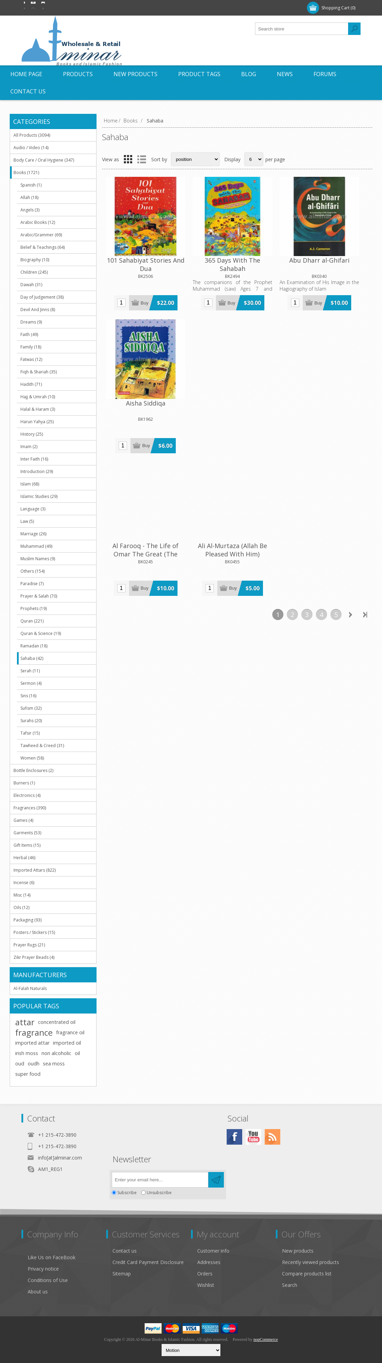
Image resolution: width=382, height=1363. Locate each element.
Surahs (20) (31, 721)
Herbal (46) (24, 858)
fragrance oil (70, 1032)
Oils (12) (21, 907)
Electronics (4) (26, 795)
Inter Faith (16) (34, 459)
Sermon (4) (31, 683)
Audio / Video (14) (30, 148)
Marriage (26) (33, 534)
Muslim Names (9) (37, 559)
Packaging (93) (27, 920)
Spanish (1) (31, 185)
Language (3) (32, 509)
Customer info (213, 1250)
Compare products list (306, 1273)
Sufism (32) (31, 708)
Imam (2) (28, 446)
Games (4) (23, 820)
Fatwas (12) (31, 359)
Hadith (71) (31, 384)
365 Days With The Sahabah (203, 247)
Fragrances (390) (29, 808)
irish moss (26, 1053)
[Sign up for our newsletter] (160, 1180)
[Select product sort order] (195, 159)
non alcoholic (56, 1053)
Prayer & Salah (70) (38, 596)
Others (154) (32, 571)
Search (289, 1285)
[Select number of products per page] (254, 159)
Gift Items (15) (26, 845)
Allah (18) (29, 197)
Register (38, 8)
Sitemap (121, 1273)
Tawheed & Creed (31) (42, 745)
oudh (33, 1063)
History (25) (31, 434)
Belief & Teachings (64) (42, 247)
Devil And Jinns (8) (37, 309)
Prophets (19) (33, 608)
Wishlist (205, 1285)
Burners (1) (24, 783)
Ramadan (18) (33, 646)
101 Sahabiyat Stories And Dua (136, 247)
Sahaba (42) (31, 658)
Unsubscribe (159, 1193)
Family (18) (30, 347)
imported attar (32, 1042)
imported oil (67, 1042)
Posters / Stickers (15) (34, 932)
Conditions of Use (48, 1280)
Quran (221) (32, 621)
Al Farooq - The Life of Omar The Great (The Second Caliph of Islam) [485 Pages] (135, 394)
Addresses (208, 1262)
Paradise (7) (32, 584)
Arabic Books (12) (37, 222)
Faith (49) (29, 334)
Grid (128, 159)
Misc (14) (21, 895)
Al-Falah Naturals (30, 988)
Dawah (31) (31, 285)
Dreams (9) (31, 322)
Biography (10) (34, 260)
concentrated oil (56, 1022)
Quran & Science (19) (40, 633)
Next (350, 464)
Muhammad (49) (36, 546)
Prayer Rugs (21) (29, 945)
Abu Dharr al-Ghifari (271, 243)
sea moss (54, 1063)
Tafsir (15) (30, 733)
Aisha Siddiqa (338, 243)
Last (365, 464)
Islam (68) (29, 484)
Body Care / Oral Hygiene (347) (43, 160)
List (141, 159)
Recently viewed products (310, 1262)
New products (297, 1250)
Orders (204, 1273)
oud (19, 1063)
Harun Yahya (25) (37, 422)
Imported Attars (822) (34, 870)
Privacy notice (43, 1268)
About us (38, 1291)
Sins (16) (28, 696)
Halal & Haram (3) (37, 409)
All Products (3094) (31, 135)
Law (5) (27, 521)
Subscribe (127, 1193)
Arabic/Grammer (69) (41, 235)
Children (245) (34, 272)
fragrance (34, 1032)
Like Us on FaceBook (51, 1257)
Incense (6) (23, 882)
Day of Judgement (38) (42, 297)
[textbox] (301, 28)
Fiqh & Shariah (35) (38, 372)
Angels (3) (29, 210)
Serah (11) (30, 671)
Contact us (124, 1250)
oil (77, 1053)
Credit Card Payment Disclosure (148, 1262)
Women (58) (32, 758)
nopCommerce (265, 1339)
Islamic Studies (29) (38, 496)
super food (27, 1074)
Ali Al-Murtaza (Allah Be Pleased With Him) (204, 390)
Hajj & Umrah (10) (37, 397)
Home (111, 120)
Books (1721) (26, 172)
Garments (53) (27, 833)
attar (25, 1022)
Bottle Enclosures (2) (33, 770)
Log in (66, 8)
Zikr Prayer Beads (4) (33, 957)
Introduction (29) (36, 471)
